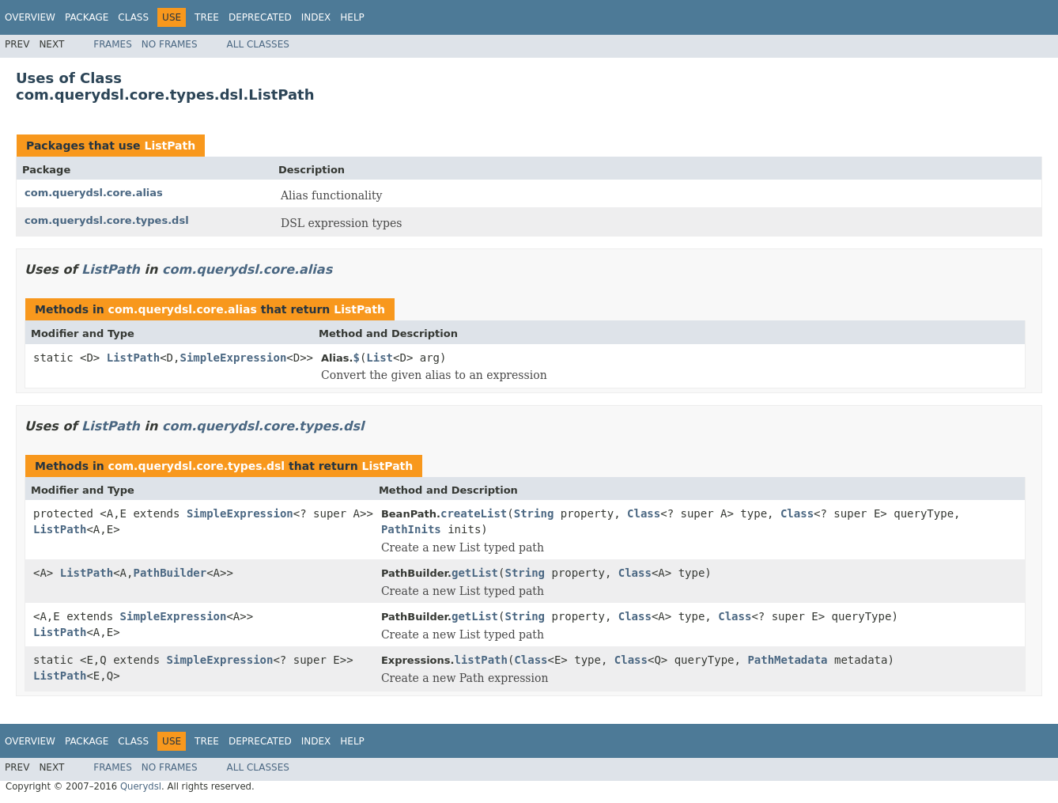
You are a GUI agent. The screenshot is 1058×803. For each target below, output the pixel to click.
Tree (207, 17)
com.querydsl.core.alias (94, 193)
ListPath (169, 145)
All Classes (258, 44)
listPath (480, 659)
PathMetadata (787, 659)
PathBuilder (169, 572)
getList (475, 572)
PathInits (411, 529)
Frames (112, 44)
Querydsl (140, 786)
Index (316, 17)
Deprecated (260, 17)
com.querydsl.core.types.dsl (107, 220)
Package (86, 17)
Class (133, 17)
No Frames (170, 44)
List (379, 357)
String (534, 513)
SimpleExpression (232, 357)
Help (352, 17)
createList (473, 513)
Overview (30, 17)
